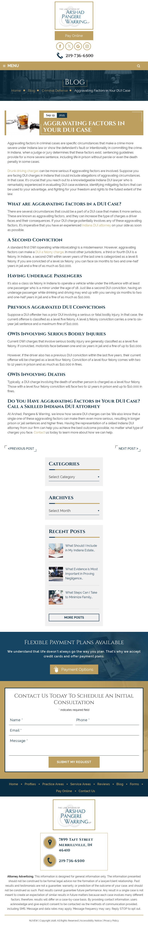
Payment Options (77, 669)
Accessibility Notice (91, 920)
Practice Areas (53, 784)
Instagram (87, 46)
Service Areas (80, 784)
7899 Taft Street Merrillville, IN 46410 (76, 844)
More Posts (74, 617)
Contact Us (87, 791)
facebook (60, 46)
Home (13, 784)
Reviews (103, 784)
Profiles (30, 784)
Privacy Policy (111, 920)
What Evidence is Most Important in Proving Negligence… (81, 573)
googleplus (78, 46)
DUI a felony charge (49, 252)
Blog (119, 784)
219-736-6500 (79, 55)
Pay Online (74, 36)
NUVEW (33, 920)
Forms (134, 784)
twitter (69, 46)
